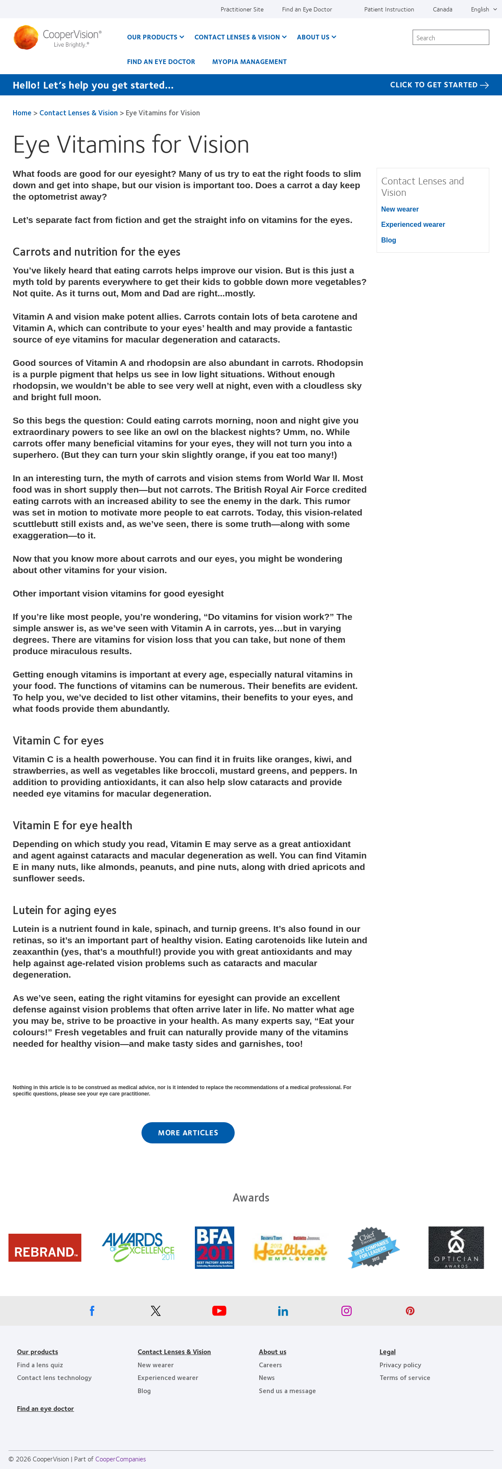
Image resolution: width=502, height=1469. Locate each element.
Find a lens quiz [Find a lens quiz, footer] (40, 1364)
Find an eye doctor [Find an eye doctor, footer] (45, 1408)
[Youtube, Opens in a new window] (219, 1313)
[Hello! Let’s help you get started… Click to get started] (251, 84)
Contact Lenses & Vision (78, 112)
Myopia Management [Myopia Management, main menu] (249, 61)
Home (22, 112)
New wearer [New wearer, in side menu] (400, 209)
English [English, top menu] (480, 9)
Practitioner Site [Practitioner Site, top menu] (242, 9)
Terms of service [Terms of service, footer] (405, 1377)
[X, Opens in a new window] (155, 1313)
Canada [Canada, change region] (442, 9)
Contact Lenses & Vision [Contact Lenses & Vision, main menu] (237, 36)
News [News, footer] (267, 1377)
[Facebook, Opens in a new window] (92, 1313)
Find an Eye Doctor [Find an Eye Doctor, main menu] (161, 61)
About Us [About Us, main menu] (313, 36)
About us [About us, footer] (272, 1351)
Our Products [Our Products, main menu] (152, 36)
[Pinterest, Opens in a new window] (410, 1313)
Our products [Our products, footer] (37, 1351)
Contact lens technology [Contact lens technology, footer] (54, 1377)
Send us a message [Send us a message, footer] (287, 1390)
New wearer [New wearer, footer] (156, 1364)
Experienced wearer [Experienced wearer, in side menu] (413, 224)
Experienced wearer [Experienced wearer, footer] (168, 1377)
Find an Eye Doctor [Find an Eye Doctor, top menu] (307, 9)
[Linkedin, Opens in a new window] (283, 1313)
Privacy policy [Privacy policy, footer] (401, 1364)
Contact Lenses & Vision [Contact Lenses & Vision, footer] (174, 1351)
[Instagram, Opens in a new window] (346, 1313)
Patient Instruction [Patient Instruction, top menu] (389, 9)
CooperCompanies (120, 1458)
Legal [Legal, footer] (388, 1351)
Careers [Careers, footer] (270, 1364)
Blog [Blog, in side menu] (389, 240)
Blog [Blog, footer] (144, 1390)
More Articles (188, 1132)
